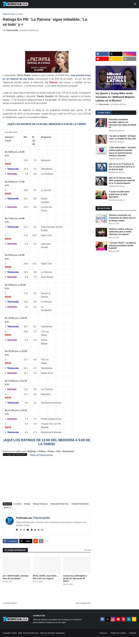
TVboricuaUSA (41, 518)
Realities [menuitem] (46, 12)
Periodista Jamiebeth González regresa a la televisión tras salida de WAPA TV (122, 123)
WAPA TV (7, 507)
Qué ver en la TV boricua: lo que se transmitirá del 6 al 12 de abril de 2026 (122, 166)
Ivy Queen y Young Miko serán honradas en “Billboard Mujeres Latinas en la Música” (115, 97)
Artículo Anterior (10, 603)
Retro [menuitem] (102, 12)
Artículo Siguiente (82, 603)
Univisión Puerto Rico (80, 504)
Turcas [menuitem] (59, 12)
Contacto (132, 633)
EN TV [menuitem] (32, 12)
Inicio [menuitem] (8, 12)
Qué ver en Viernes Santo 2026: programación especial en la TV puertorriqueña (122, 180)
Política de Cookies (118, 633)
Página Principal (9, 14)
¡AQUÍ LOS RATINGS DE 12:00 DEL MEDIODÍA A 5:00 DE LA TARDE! (46, 124)
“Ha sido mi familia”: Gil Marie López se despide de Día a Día (122, 137)
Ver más (87, 550)
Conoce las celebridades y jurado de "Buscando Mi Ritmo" (75, 578)
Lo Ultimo (19, 14)
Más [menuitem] (112, 12)
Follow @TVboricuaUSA (41, 455)
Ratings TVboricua (40, 504)
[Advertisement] (52, 41)
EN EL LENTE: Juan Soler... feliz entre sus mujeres (45, 577)
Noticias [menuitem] (19, 12)
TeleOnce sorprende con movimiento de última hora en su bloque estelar (122, 218)
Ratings (27, 504)
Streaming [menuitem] (73, 12)
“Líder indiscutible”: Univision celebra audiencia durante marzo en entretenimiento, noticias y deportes (122, 151)
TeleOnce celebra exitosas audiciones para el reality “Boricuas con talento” (120, 231)
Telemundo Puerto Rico (59, 504)
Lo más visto (103, 113)
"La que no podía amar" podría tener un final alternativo (119, 194)
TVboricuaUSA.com (30, 633)
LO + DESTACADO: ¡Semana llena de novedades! (16, 577)
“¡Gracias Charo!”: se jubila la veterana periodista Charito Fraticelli (122, 245)
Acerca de (103, 633)
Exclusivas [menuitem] (89, 12)
